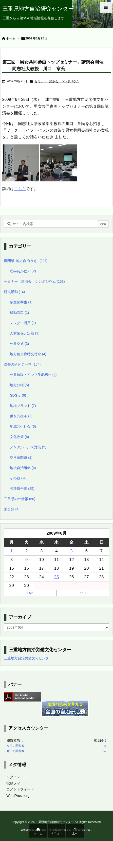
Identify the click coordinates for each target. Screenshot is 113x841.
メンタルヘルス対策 (28, 447)
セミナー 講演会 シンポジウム (57, 81)
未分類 (11, 509)
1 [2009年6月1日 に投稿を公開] (11, 551)
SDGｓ (18, 395)
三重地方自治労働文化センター (28, 658)
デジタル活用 (23, 323)
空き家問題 (21, 457)
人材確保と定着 (24, 333)
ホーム (11, 38)
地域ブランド (23, 406)
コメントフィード (20, 789)
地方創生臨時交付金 (28, 354)
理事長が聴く (23, 271)
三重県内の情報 (19, 499)
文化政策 (19, 437)
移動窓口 (19, 313)
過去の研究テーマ (22, 364)
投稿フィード (16, 783)
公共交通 (19, 344)
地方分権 (19, 385)
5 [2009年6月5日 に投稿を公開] (71, 551)
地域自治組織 (23, 468)
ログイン (13, 777)
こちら (20, 189)
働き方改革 (21, 416)
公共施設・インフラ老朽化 (33, 375)
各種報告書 (22, 489)
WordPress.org (17, 796)
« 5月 (30, 593)
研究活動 (14, 292)
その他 (18, 478)
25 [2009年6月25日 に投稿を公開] (56, 577)
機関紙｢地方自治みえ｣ (26, 261)
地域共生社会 (23, 426)
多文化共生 (21, 302)
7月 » (82, 593)
